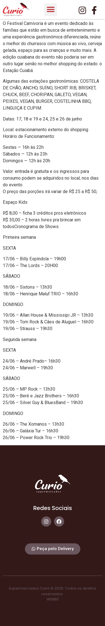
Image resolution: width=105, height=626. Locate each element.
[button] (50, 9)
